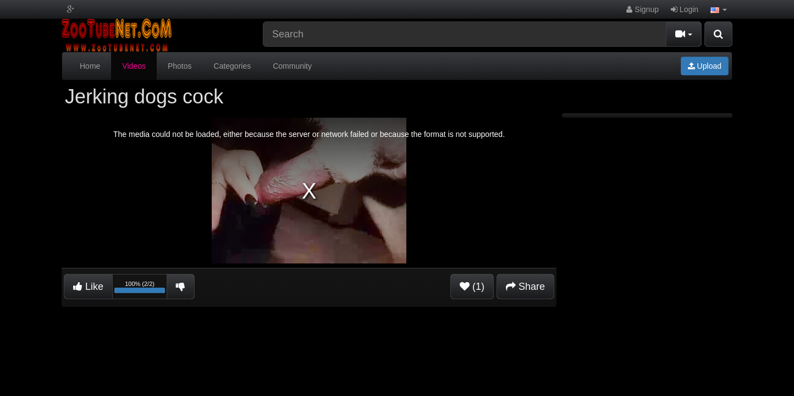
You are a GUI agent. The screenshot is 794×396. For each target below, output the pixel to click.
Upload (704, 66)
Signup (642, 9)
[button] (718, 9)
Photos (180, 66)
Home (90, 66)
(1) (472, 286)
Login (684, 9)
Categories (232, 66)
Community (292, 66)
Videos (134, 66)
